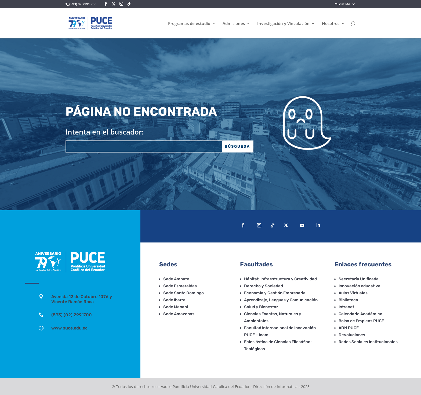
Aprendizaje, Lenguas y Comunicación (281, 300)
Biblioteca (348, 300)
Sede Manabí (175, 307)
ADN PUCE (349, 327)
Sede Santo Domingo (183, 293)
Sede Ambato (176, 279)
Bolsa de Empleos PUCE (361, 320)
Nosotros (330, 23)
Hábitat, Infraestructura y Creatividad (280, 279)
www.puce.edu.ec (69, 328)
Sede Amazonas (178, 313)
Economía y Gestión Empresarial (275, 293)
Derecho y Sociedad (263, 286)
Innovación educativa (359, 286)
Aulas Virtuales (353, 293)
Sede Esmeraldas (180, 286)
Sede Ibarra (174, 300)
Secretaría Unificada (359, 279)
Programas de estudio (189, 23)
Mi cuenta (342, 4)
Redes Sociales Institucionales (368, 341)
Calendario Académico (360, 313)
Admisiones (234, 23)
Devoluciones (352, 334)
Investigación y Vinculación (283, 23)
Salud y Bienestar (261, 307)
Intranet (346, 307)
